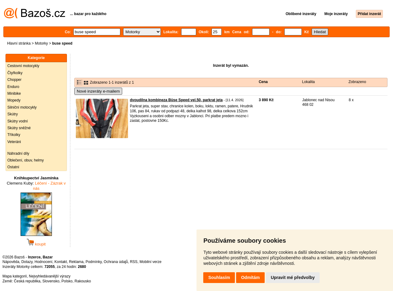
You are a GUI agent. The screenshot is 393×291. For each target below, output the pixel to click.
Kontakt (60, 262)
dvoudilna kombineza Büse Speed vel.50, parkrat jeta (176, 100)
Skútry (12, 114)
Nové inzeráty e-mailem (98, 91)
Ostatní (13, 167)
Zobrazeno (357, 82)
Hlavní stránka (19, 43)
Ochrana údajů (116, 262)
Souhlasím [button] (219, 277)
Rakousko (83, 281)
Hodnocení (44, 262)
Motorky (41, 43)
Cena (263, 82)
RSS (134, 262)
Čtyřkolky (14, 73)
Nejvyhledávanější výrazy (49, 276)
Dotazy (26, 262)
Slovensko (50, 281)
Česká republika (27, 281)
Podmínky (94, 262)
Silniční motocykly (22, 107)
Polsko (66, 281)
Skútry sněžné (19, 128)
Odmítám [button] (250, 277)
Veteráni (14, 142)
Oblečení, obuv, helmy (25, 160)
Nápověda (10, 262)
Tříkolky (13, 135)
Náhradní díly (18, 153)
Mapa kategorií (14, 276)
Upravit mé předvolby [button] (293, 277)
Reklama (76, 262)
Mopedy (14, 100)
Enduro (13, 87)
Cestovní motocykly (23, 66)
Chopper (14, 80)
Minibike (14, 93)
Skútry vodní (17, 121)
